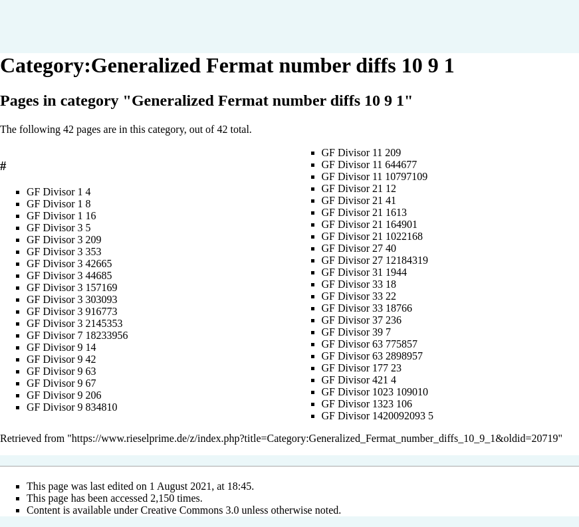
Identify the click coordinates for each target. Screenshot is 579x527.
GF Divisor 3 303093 (72, 299)
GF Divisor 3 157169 (72, 287)
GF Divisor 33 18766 (367, 308)
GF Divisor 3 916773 (72, 311)
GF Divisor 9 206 (64, 395)
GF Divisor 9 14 (61, 347)
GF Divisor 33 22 (359, 296)
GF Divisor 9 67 (61, 383)
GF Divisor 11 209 (362, 152)
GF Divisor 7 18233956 (77, 335)
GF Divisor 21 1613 (364, 212)
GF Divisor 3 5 (58, 227)
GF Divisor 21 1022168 (372, 236)
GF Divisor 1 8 (58, 203)
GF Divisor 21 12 (359, 188)
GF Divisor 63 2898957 (372, 356)
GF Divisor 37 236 (362, 320)
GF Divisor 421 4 (359, 379)
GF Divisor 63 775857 (369, 344)
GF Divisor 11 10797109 (375, 176)
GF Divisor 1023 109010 (375, 391)
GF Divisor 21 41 (359, 200)
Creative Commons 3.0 (190, 510)
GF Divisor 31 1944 (364, 272)
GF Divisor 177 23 (362, 367)
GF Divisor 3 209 (64, 239)
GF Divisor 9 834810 (72, 407)
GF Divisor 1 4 (58, 191)
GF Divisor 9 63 (61, 371)
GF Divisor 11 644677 (369, 164)
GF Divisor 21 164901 (369, 224)
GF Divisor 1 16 (61, 215)
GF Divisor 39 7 (356, 332)
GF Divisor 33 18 (359, 284)
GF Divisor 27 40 (359, 248)
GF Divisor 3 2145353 (74, 323)
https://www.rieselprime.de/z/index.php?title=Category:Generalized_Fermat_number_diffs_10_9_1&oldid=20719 (315, 438)
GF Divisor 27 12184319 (375, 260)
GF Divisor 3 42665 (69, 263)
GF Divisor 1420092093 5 (377, 415)
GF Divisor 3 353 (64, 251)
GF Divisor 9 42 (61, 359)
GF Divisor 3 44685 (69, 275)
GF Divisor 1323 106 (367, 403)
